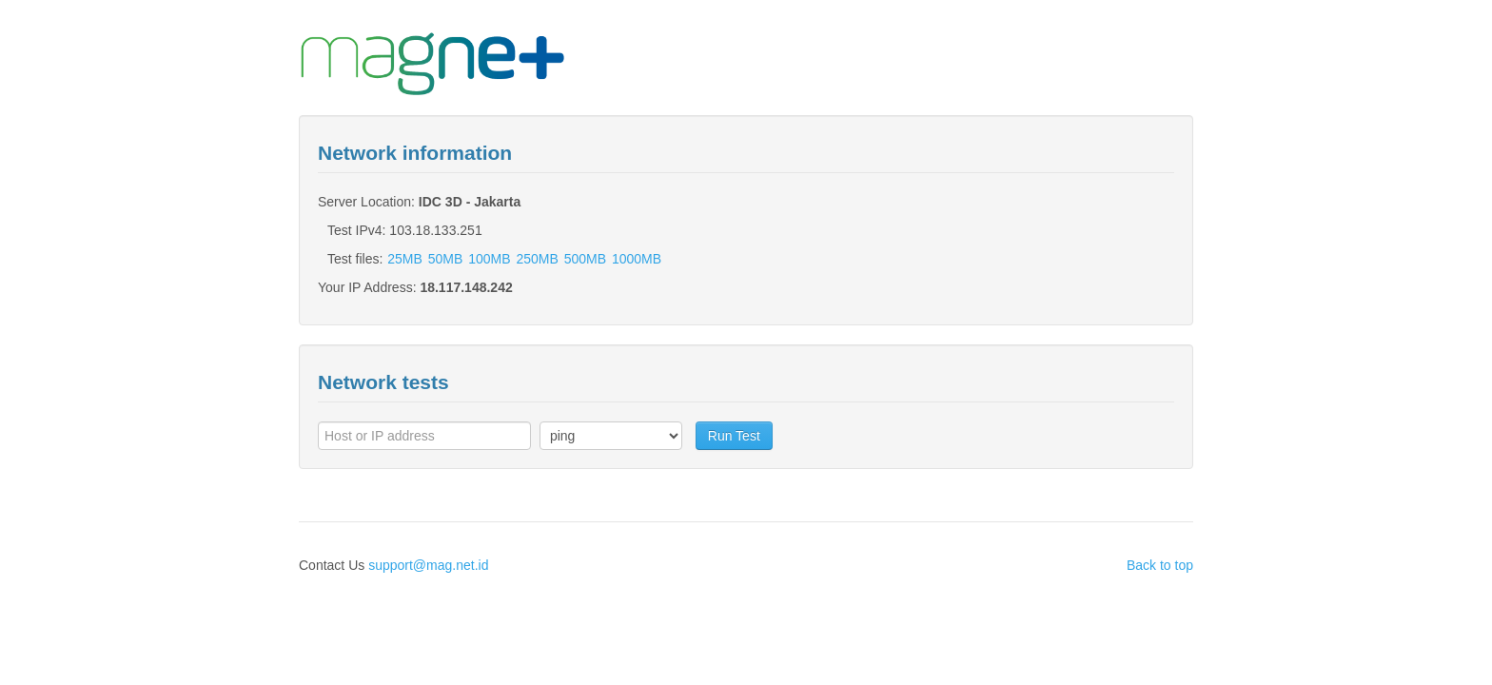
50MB (445, 258)
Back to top (1160, 565)
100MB (489, 258)
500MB (585, 258)
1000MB (636, 258)
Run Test (734, 435)
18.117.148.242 (466, 287)
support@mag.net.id (428, 565)
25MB (404, 258)
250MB (537, 258)
